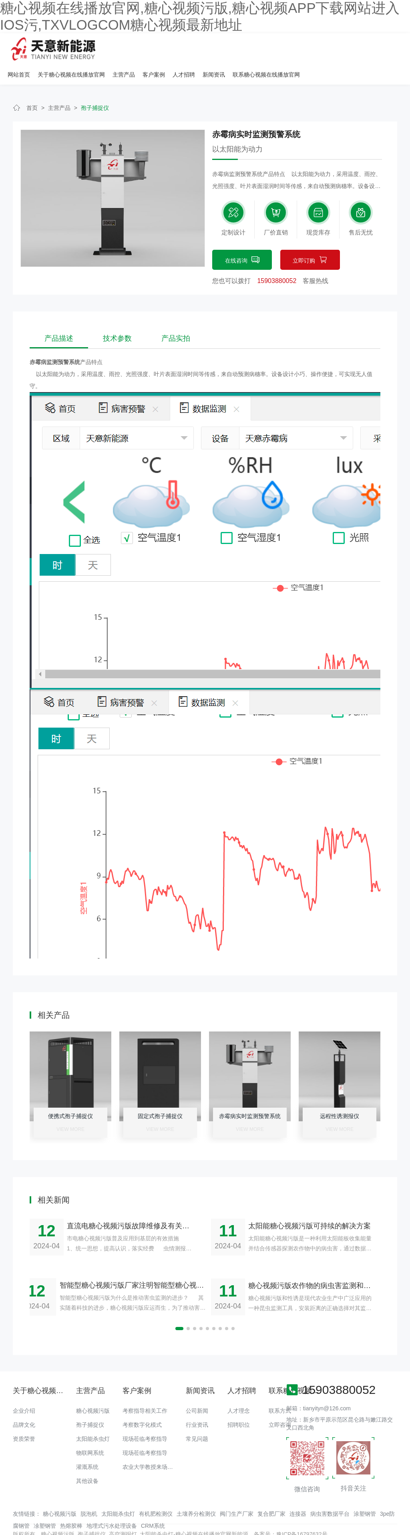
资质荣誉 (24, 1418)
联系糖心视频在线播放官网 (368, 48)
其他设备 (87, 1460)
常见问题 (197, 1418)
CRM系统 (153, 1504)
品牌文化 (24, 1404)
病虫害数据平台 (330, 1492)
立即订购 (310, 240)
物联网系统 (90, 1432)
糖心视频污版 (93, 1390)
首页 (32, 87)
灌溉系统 (87, 1446)
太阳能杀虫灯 (93, 1418)
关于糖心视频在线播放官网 (173, 48)
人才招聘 (286, 48)
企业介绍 (24, 1390)
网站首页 (121, 48)
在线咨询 (242, 240)
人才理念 (238, 1390)
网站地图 (11, 1529)
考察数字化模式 (142, 1404)
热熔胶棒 (71, 1504)
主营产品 (226, 48)
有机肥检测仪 (156, 1492)
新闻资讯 (316, 48)
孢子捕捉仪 (95, 87)
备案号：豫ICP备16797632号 (291, 1513)
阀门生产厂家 (236, 1492)
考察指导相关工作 (145, 1390)
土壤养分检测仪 (196, 1492)
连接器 (297, 1492)
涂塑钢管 (365, 1492)
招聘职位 (238, 1404)
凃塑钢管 (45, 1504)
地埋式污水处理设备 (111, 1504)
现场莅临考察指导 (145, 1418)
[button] (179, 1307)
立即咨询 (280, 1404)
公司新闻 (197, 1390)
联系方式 (280, 1390)
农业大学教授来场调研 (151, 1446)
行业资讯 (197, 1404)
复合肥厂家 (271, 1492)
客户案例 (256, 48)
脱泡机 (88, 1492)
